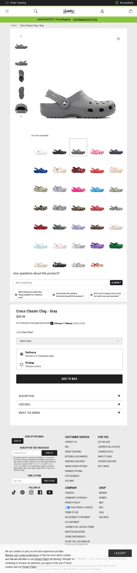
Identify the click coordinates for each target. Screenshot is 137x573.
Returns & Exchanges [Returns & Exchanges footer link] (76, 456)
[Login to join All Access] (54, 19)
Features (69, 404)
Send (116, 282)
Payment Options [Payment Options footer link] (73, 471)
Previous (21, 35)
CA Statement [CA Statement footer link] (72, 522)
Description (69, 396)
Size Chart (24, 332)
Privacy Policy (41, 559)
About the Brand (69, 412)
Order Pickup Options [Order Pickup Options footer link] (76, 466)
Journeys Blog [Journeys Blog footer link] (105, 451)
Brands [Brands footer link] (103, 493)
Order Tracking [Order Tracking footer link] (73, 451)
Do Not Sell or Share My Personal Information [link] (77, 543)
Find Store (49, 481)
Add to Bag (69, 379)
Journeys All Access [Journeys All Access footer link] (109, 446)
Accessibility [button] (123, 3)
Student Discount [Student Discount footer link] (107, 461)
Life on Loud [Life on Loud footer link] (104, 442)
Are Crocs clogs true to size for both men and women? (105, 294)
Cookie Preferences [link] (75, 536)
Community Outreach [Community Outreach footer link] (76, 497)
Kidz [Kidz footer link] (101, 507)
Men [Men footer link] (101, 502)
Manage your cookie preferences (22, 555)
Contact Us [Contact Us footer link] (71, 442)
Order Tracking (15, 3)
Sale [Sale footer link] (101, 512)
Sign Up (17, 441)
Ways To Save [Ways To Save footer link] (105, 456)
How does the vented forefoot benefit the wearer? (68, 294)
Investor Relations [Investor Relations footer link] (75, 531)
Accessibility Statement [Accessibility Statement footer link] (77, 517)
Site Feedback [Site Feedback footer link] (72, 476)
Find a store (34, 475)
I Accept (120, 553)
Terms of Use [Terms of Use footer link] (71, 512)
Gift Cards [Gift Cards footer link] (103, 466)
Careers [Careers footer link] (69, 493)
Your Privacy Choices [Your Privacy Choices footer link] (79, 507)
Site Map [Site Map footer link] (69, 481)
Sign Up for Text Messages (34, 447)
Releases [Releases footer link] (104, 517)
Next (21, 115)
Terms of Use (38, 464)
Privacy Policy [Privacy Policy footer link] (72, 502)
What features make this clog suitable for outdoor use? (28, 295)
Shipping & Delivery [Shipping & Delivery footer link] (75, 461)
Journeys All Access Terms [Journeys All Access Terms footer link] (79, 527)
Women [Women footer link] (102, 497)
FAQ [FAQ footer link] (67, 446)
